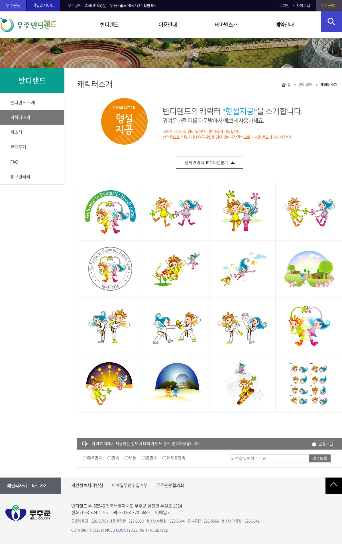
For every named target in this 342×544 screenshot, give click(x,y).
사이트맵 (303, 5)
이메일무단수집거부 (130, 485)
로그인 (284, 5)
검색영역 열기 (331, 21)
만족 (115, 458)
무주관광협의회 (170, 485)
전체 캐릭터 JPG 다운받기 (210, 163)
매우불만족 (176, 458)
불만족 (151, 458)
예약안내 (284, 24)
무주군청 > (329, 5)
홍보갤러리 (20, 177)
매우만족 (94, 458)
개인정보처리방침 (87, 485)
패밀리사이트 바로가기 (27, 486)
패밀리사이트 (43, 5)
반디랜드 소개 (22, 102)
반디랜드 (109, 24)
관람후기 (18, 147)
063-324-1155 (95, 512)
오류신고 (325, 444)
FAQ (14, 162)
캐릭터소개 (20, 117)
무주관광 (13, 5)
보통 (132, 458)
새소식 (16, 132)
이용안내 (167, 24)
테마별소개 (226, 24)
